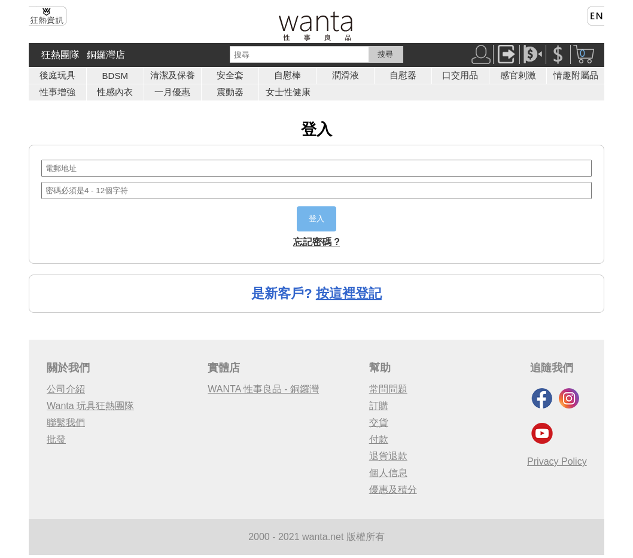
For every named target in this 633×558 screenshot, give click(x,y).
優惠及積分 (393, 489)
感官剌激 (518, 75)
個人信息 (388, 473)
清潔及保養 (172, 75)
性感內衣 (115, 92)
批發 (56, 439)
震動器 (230, 92)
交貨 (378, 422)
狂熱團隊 (60, 55)
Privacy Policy (557, 461)
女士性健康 (288, 92)
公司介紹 (66, 389)
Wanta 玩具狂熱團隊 (90, 406)
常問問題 (388, 389)
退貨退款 (388, 456)
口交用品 (460, 75)
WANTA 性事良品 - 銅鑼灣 (263, 389)
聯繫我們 (66, 422)
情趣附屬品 (575, 75)
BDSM (115, 76)
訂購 (378, 406)
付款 (378, 439)
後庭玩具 (57, 75)
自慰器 (402, 75)
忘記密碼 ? (316, 242)
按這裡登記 (349, 293)
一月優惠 (172, 92)
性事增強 (57, 92)
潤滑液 (345, 75)
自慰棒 (287, 75)
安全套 (230, 75)
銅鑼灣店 (106, 55)
